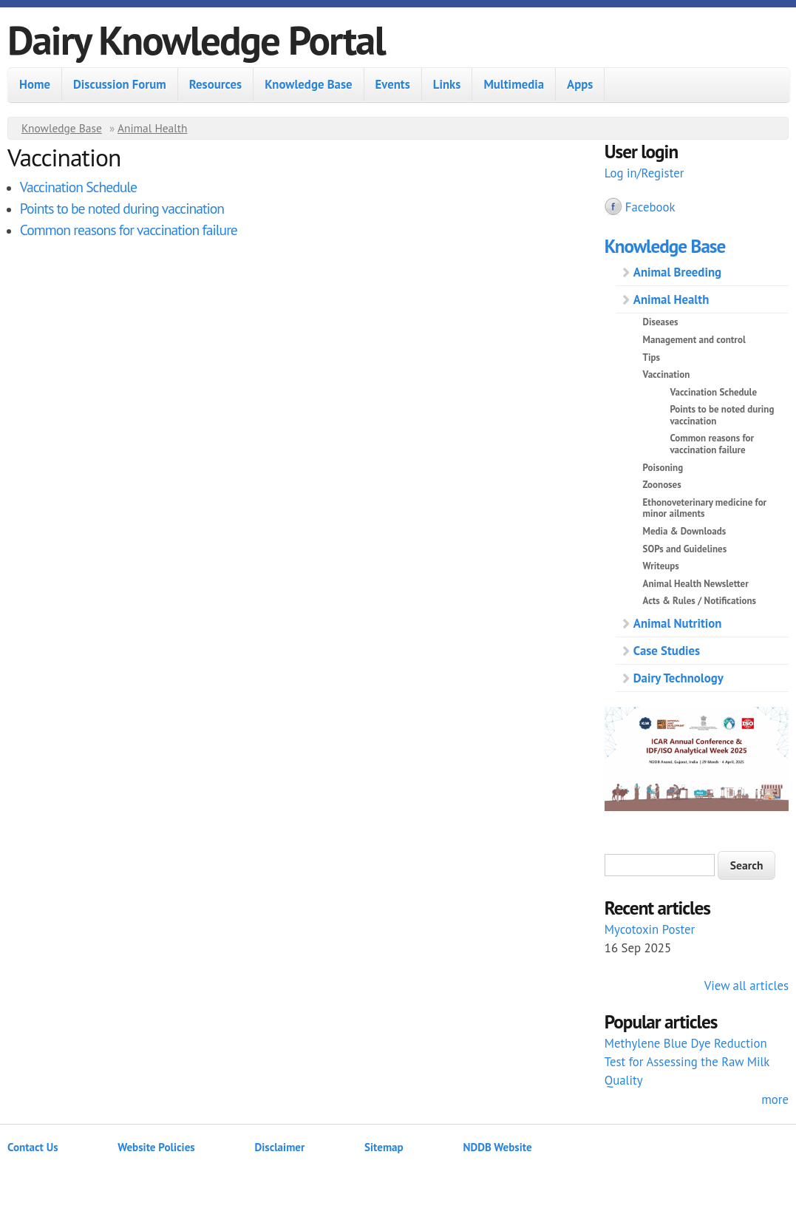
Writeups (661, 566)
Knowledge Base (308, 84)
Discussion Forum (119, 84)
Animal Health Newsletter (696, 583)
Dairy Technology (678, 678)
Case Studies (666, 651)
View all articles (746, 985)
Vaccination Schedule (78, 186)
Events (392, 84)
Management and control (694, 339)
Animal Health (153, 128)
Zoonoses (662, 484)
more (775, 1099)
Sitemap (384, 1147)
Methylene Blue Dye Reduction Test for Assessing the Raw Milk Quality (687, 1061)
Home (34, 84)
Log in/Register (644, 173)
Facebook (650, 207)
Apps (580, 84)
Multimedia (513, 84)
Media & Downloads (685, 531)
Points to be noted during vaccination (122, 208)
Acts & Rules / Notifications (699, 600)
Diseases (660, 322)
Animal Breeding (677, 272)
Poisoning (663, 467)
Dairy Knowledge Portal (196, 39)
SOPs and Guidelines (685, 549)
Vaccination (666, 374)
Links (447, 84)
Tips (651, 357)
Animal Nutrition (677, 623)
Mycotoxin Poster (650, 929)
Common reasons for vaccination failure (128, 229)
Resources (215, 84)
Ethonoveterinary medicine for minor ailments (705, 508)
